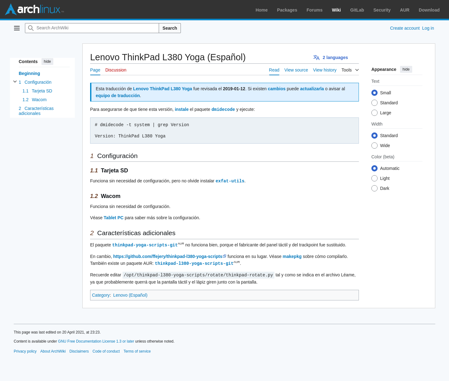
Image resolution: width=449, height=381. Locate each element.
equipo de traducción (118, 95)
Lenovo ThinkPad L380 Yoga (162, 88)
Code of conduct (106, 350)
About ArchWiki (52, 350)
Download (429, 9)
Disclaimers (79, 350)
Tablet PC (114, 217)
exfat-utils (229, 180)
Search (169, 28)
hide (47, 61)
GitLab (357, 9)
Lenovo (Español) (130, 293)
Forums (314, 9)
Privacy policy (25, 350)
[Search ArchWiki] (92, 28)
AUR (404, 9)
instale (182, 109)
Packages (287, 9)
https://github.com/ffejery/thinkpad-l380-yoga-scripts (167, 255)
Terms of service (137, 350)
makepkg (292, 255)
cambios (277, 88)
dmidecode (223, 109)
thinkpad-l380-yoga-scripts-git (194, 262)
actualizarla (312, 88)
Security (382, 9)
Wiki (336, 9)
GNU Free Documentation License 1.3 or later (96, 340)
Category (101, 293)
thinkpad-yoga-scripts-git (145, 244)
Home (262, 9)
